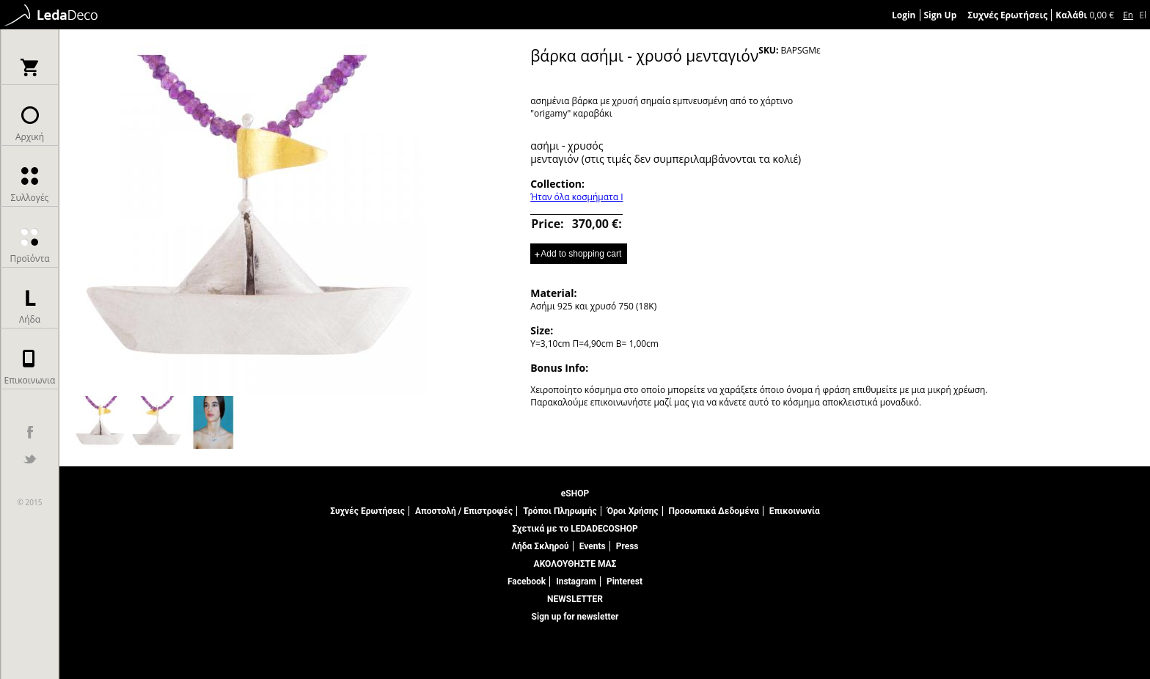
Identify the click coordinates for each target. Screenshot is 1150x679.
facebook (30, 432)
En (1128, 15)
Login (904, 15)
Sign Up (940, 15)
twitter (30, 459)
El (1142, 15)
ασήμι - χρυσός (566, 146)
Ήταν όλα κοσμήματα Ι (576, 197)
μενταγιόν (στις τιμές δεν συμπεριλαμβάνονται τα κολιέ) (665, 159)
